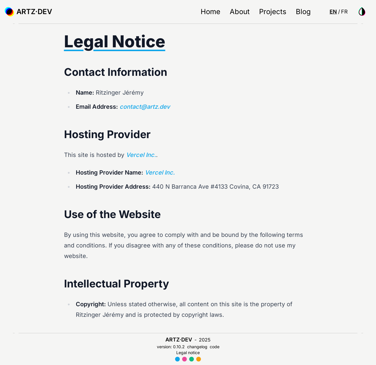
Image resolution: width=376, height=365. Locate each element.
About (240, 11)
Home (210, 11)
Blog (303, 11)
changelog (197, 346)
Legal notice (188, 352)
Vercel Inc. (141, 154)
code (214, 346)
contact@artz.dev (145, 106)
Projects (272, 11)
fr (344, 12)
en (333, 12)
